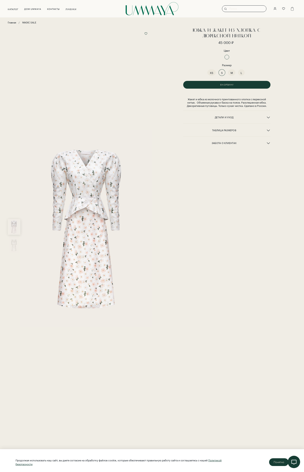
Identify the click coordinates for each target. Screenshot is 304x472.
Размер (227, 65)
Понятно (279, 462)
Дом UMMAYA (32, 8)
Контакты (53, 8)
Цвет (227, 50)
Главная (12, 22)
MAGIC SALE (29, 22)
